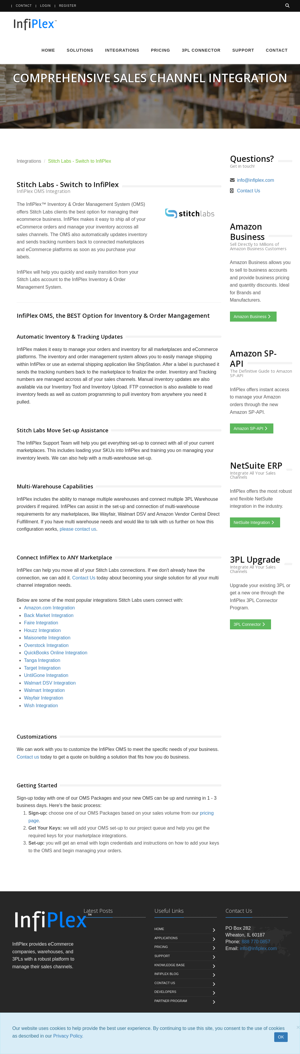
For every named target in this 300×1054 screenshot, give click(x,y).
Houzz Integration (42, 630)
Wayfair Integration (43, 697)
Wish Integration (41, 705)
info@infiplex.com (255, 180)
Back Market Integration (49, 615)
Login (45, 5)
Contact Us (83, 577)
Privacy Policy (67, 1035)
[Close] (298, 1027)
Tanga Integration (42, 660)
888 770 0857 (256, 941)
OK (281, 1037)
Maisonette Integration (47, 637)
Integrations (122, 50)
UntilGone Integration (46, 675)
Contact (24, 5)
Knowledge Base (169, 965)
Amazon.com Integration (49, 607)
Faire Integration (41, 622)
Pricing (160, 50)
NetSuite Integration (255, 522)
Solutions (80, 50)
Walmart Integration (44, 690)
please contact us (78, 529)
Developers (165, 992)
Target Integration (42, 667)
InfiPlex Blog (166, 974)
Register (67, 5)
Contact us (28, 756)
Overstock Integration (46, 645)
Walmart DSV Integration (50, 682)
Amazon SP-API (252, 428)
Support (243, 50)
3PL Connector (201, 50)
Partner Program (170, 1001)
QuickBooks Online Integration (55, 652)
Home (48, 50)
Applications (166, 938)
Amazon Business (253, 316)
